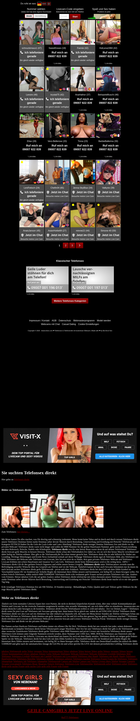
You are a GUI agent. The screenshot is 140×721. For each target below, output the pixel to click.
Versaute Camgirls (127, 661)
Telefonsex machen (81, 659)
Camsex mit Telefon (70, 661)
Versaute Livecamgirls (12, 664)
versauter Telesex (118, 651)
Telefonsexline (86, 664)
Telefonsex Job (20, 661)
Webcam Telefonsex (80, 654)
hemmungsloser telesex (19, 654)
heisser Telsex (91, 651)
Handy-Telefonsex (127, 656)
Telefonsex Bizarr (30, 664)
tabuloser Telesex (38, 654)
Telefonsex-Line (72, 664)
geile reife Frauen (49, 666)
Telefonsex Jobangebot (37, 661)
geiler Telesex (104, 651)
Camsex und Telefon (89, 661)
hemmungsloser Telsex (59, 651)
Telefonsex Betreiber (26, 659)
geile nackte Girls (33, 666)
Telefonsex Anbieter (45, 659)
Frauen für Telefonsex (117, 659)
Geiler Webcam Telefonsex (58, 654)
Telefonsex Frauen (99, 659)
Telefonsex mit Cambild (41, 656)
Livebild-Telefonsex (117, 654)
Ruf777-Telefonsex (69, 717)
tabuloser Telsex (77, 651)
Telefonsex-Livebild (21, 656)
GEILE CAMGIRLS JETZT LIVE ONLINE (70, 710)
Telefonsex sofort (119, 664)
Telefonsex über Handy (88, 656)
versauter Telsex (41, 651)
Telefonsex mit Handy (109, 656)
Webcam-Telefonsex (98, 654)
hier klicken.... (23, 532)
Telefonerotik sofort (102, 664)
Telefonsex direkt (21, 479)
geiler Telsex (27, 651)
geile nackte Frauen (16, 666)
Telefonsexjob (54, 661)
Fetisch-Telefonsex (55, 664)
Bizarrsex (42, 664)
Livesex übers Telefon (108, 661)
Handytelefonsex (9, 659)
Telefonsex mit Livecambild (64, 656)
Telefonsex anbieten (63, 659)
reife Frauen (63, 666)
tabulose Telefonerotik (11, 651)
